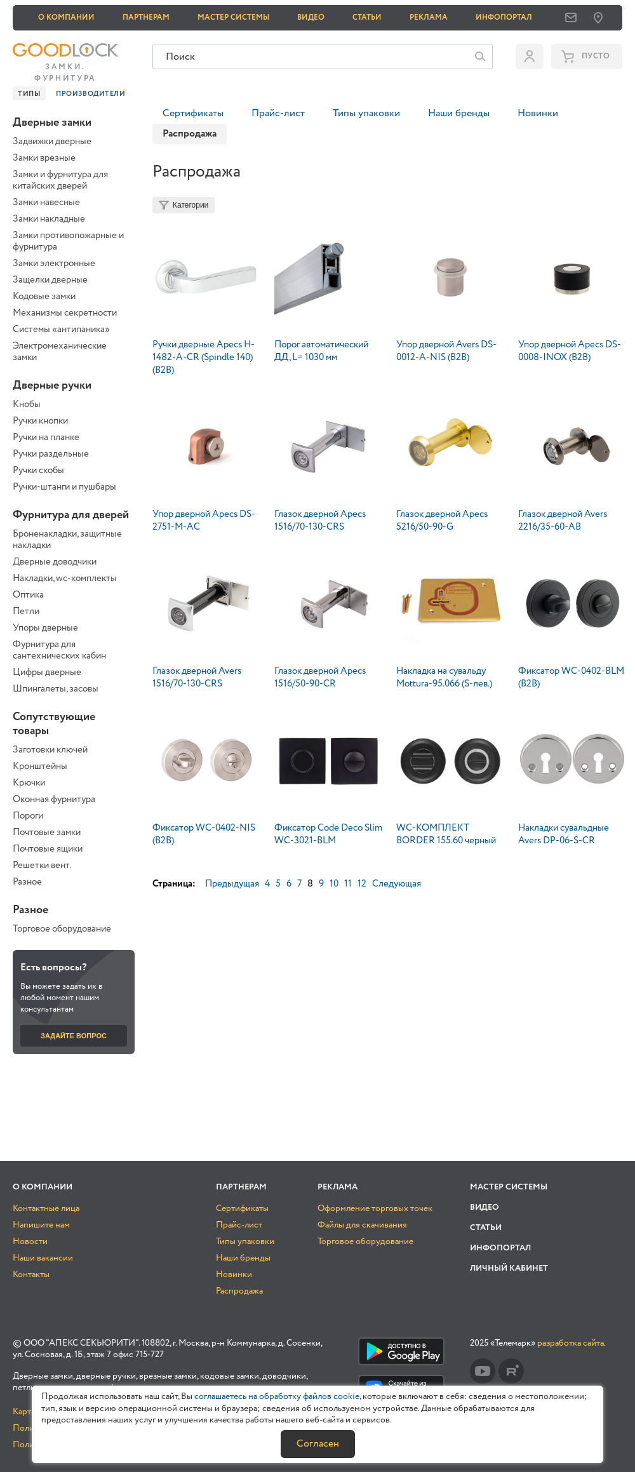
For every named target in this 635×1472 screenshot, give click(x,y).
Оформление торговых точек (375, 1208)
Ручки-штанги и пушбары (64, 487)
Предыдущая (232, 884)
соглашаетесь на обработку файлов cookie (276, 1396)
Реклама (429, 17)
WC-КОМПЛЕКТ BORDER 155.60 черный (446, 834)
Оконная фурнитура (54, 799)
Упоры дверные (45, 628)
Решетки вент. (42, 866)
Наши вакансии (43, 1258)
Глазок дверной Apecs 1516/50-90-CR (320, 677)
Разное (27, 882)
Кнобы (27, 404)
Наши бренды (459, 113)
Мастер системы (233, 17)
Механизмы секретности (65, 313)
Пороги (28, 816)
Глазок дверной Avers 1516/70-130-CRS (196, 677)
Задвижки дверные (52, 142)
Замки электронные (54, 264)
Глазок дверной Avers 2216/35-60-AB (562, 520)
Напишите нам (41, 1225)
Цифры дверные (47, 672)
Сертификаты (193, 113)
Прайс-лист (278, 113)
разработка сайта (570, 1343)
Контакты (31, 1274)
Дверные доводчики (55, 562)
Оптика (28, 595)
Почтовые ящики (48, 849)
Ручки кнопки (40, 421)
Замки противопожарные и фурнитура (68, 241)
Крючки (29, 783)
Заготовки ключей (50, 750)
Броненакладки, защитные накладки (67, 539)
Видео (310, 17)
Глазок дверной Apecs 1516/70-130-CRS (320, 520)
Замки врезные (44, 158)
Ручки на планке (46, 438)
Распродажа (239, 1291)
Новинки (538, 113)
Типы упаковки (366, 113)
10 (334, 884)
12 (362, 884)
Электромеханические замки (60, 352)
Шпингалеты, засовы (55, 689)
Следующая (396, 884)
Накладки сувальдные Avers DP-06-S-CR (563, 834)
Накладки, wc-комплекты (65, 578)
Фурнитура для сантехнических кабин (59, 650)
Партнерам (146, 17)
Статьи (367, 17)
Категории (190, 205)
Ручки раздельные (51, 454)
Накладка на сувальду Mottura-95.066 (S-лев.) (444, 677)
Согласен (318, 1443)
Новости (30, 1241)
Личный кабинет (509, 1268)
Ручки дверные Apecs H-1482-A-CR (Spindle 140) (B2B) (203, 357)
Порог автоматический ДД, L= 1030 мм (321, 351)
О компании (66, 17)
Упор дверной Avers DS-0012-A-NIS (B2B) (446, 351)
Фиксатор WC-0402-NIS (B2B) (203, 834)
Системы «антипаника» (61, 330)
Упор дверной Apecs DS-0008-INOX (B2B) (569, 351)
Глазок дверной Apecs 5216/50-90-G (442, 520)
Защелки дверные (50, 280)
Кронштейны (40, 766)
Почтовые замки (47, 833)
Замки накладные (49, 219)
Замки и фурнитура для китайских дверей (60, 180)
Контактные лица (46, 1208)
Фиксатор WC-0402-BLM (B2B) (571, 677)
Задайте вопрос (74, 1036)
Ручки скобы (38, 471)
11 (348, 884)
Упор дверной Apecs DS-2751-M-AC (203, 520)
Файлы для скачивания (362, 1225)
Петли (26, 612)
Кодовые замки (44, 297)
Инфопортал (504, 17)
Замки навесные (46, 203)
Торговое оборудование (62, 929)
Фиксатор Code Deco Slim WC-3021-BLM (328, 834)
